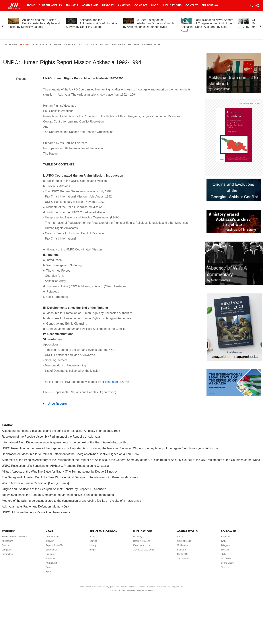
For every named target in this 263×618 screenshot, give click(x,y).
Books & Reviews (141, 541)
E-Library (137, 536)
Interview (11, 44)
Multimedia (118, 44)
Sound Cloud (227, 563)
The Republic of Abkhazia (14, 536)
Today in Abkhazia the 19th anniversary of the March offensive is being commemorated (58, 494)
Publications (172, 5)
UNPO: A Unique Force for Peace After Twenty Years (36, 512)
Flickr (223, 554)
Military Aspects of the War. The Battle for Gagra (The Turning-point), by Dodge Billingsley (60, 471)
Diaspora (69, 44)
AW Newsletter (151, 44)
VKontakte (226, 558)
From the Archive (141, 545)
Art (80, 44)
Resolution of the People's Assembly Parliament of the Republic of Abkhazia (51, 436)
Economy (55, 44)
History (108, 5)
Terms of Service (93, 587)
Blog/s (92, 549)
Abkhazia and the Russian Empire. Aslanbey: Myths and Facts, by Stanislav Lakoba (34, 23)
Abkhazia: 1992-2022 (143, 549)
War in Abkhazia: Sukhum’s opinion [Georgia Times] (35, 483)
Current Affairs (50, 5)
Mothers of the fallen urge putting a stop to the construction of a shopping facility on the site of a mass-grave (71, 500)
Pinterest (225, 567)
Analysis (124, 5)
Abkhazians (90, 5)
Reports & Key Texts (55, 545)
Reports (25, 44)
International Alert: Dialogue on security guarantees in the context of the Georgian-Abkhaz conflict (65, 442)
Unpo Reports (57, 403)
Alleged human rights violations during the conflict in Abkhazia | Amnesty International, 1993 (61, 430)
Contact (191, 5)
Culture (5, 545)
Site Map (181, 549)
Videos (142, 587)
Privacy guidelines (111, 587)
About (180, 536)
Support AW (210, 5)
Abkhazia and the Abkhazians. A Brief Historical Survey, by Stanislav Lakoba (92, 23)
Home (31, 5)
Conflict (140, 5)
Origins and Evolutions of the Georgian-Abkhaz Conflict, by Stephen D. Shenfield (54, 489)
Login (251, 5)
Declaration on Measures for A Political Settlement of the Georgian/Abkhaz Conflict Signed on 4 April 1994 (70, 454)
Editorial (133, 44)
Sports (104, 44)
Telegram (225, 545)
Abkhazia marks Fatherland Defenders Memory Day (35, 506)
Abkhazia (72, 5)
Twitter (224, 541)
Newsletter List (184, 541)
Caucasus (91, 44)
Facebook (226, 536)
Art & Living (51, 563)
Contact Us (182, 554)
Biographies (7, 554)
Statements (40, 44)
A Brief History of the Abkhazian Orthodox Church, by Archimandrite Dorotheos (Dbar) (148, 23)
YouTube (225, 549)
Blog (155, 5)
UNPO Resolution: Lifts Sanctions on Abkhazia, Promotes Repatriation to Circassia (55, 465)
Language (6, 549)
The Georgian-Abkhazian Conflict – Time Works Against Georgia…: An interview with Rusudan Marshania (70, 477)
